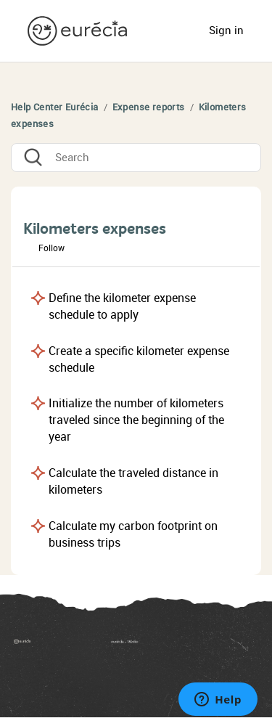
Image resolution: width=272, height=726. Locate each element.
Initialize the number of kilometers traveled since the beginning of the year (136, 420)
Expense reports (148, 107)
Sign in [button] (226, 30)
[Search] (136, 157)
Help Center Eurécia (55, 107)
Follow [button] (51, 248)
